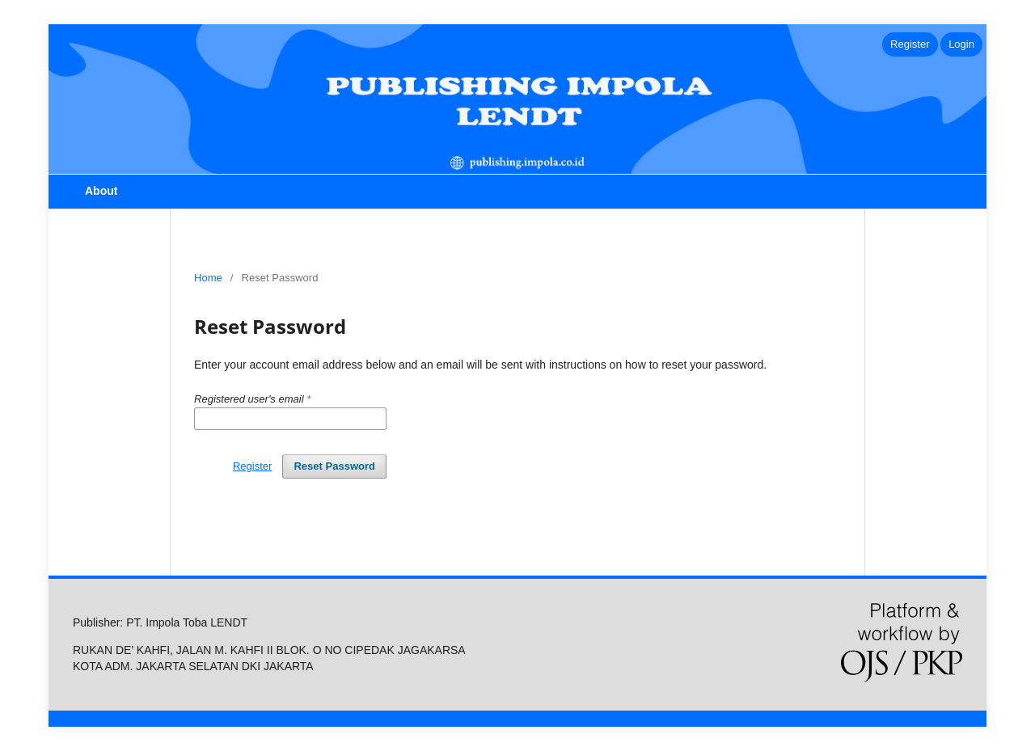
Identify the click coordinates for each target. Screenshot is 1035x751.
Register (909, 44)
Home (208, 278)
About (101, 190)
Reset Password (334, 466)
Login (961, 44)
